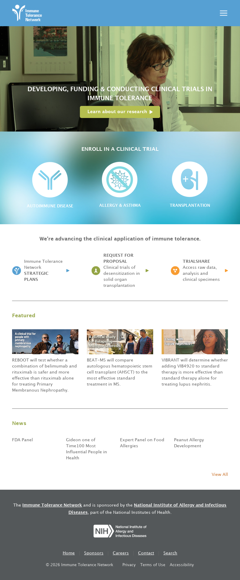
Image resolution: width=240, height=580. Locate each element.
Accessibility (182, 565)
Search (170, 553)
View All (220, 474)
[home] (27, 13)
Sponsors (93, 553)
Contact (146, 553)
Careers (121, 553)
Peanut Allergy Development (189, 443)
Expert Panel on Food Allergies (142, 443)
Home (69, 553)
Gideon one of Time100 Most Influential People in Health (86, 449)
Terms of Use (152, 565)
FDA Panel (22, 440)
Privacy (129, 565)
